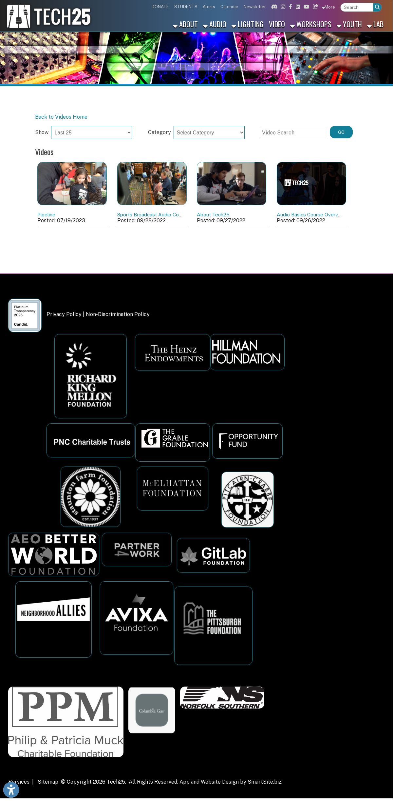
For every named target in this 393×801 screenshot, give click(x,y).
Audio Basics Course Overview (311, 214)
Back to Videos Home (61, 117)
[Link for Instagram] (282, 6)
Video (277, 23)
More (328, 7)
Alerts (209, 6)
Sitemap (48, 782)
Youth (349, 23)
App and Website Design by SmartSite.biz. (230, 782)
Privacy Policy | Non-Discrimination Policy (98, 314)
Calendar (229, 6)
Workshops (310, 23)
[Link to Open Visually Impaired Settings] (11, 790)
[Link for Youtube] (305, 6)
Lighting (248, 23)
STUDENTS (185, 6)
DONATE (160, 6)
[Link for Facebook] (289, 6)
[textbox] (357, 7)
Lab (375, 23)
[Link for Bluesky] (314, 6)
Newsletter (255, 6)
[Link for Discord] (273, 6)
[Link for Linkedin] (297, 6)
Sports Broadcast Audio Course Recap (160, 214)
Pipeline (46, 214)
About (185, 23)
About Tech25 (213, 214)
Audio (214, 23)
